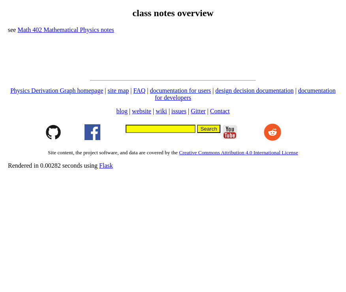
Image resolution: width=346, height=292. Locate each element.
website (141, 111)
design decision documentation (254, 90)
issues (178, 111)
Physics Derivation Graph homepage (56, 90)
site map (118, 90)
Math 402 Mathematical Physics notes (65, 29)
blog (121, 111)
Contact (220, 111)
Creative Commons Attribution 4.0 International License (238, 152)
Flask (106, 165)
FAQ (139, 90)
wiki (161, 111)
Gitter (198, 111)
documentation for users (180, 90)
